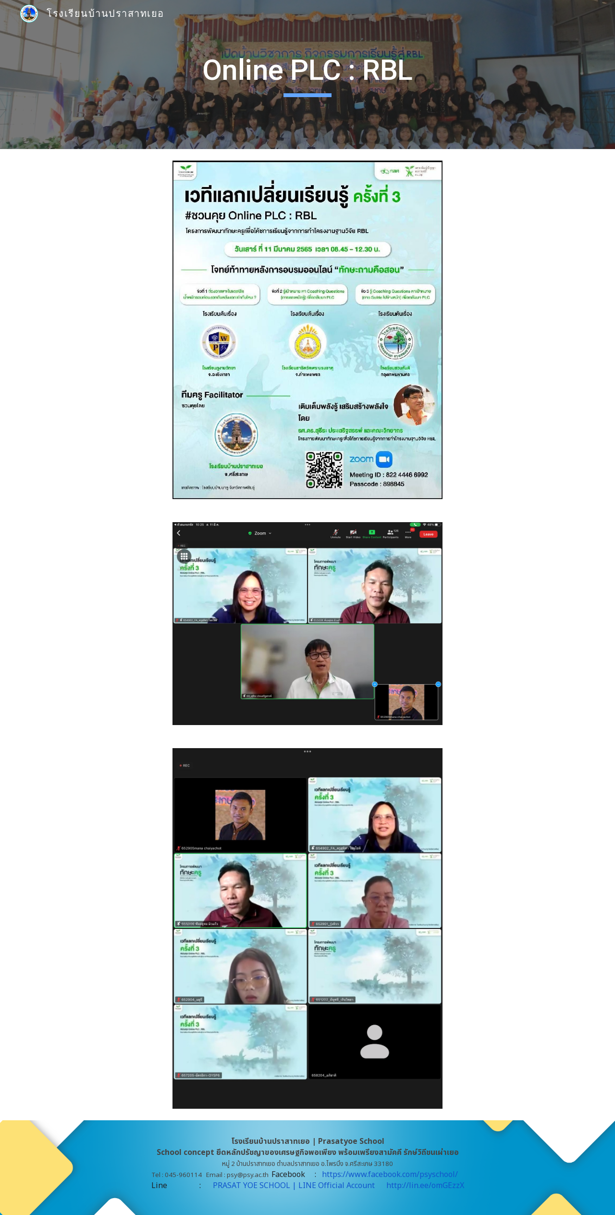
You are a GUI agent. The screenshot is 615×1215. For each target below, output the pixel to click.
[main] (307, 74)
